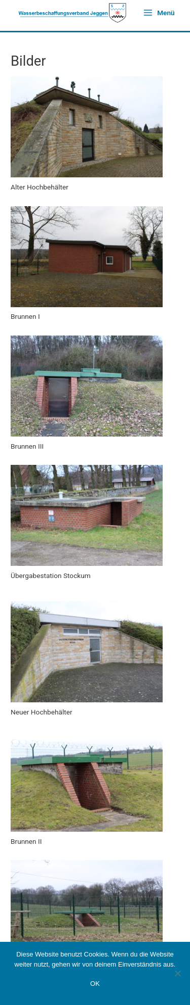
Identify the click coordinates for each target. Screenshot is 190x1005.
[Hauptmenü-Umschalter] (159, 12)
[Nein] (177, 973)
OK (95, 983)
